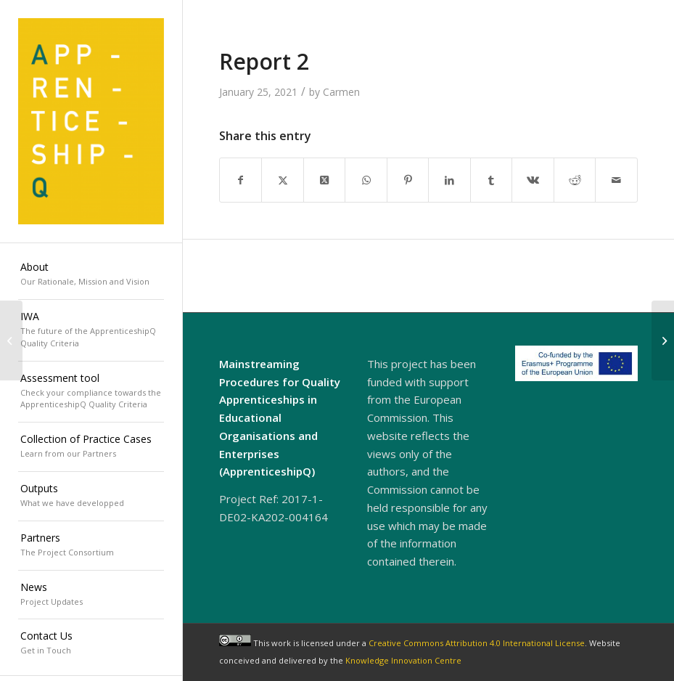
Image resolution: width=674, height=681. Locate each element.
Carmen (341, 92)
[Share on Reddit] (575, 180)
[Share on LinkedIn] (449, 180)
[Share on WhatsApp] (366, 180)
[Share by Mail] (616, 180)
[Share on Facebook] (241, 180)
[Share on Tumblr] (491, 180)
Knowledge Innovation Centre (403, 660)
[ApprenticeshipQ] (91, 121)
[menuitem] (91, 275)
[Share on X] (282, 180)
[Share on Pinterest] (408, 180)
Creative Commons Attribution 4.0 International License (477, 642)
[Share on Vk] (533, 180)
